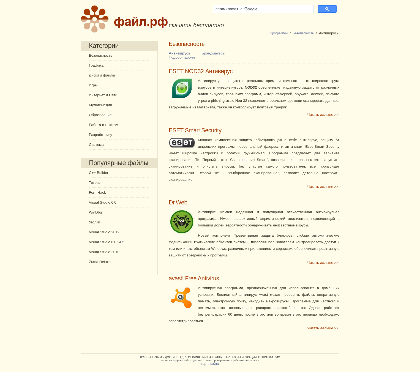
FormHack (97, 192)
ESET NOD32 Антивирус (201, 71)
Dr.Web (178, 202)
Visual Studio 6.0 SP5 (106, 242)
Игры (93, 85)
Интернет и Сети (103, 95)
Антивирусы (180, 53)
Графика (96, 65)
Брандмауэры (213, 53)
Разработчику (100, 135)
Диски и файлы (102, 75)
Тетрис (94, 182)
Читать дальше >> (323, 115)
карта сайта (210, 364)
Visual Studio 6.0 (102, 202)
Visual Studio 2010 (104, 252)
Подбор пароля (182, 57)
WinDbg (95, 212)
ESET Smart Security (195, 130)
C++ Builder (98, 173)
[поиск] (263, 9)
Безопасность (100, 55)
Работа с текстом (103, 125)
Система (96, 145)
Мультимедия (100, 105)
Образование (100, 115)
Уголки (94, 222)
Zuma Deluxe (100, 262)
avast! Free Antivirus (194, 278)
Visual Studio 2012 (104, 232)
